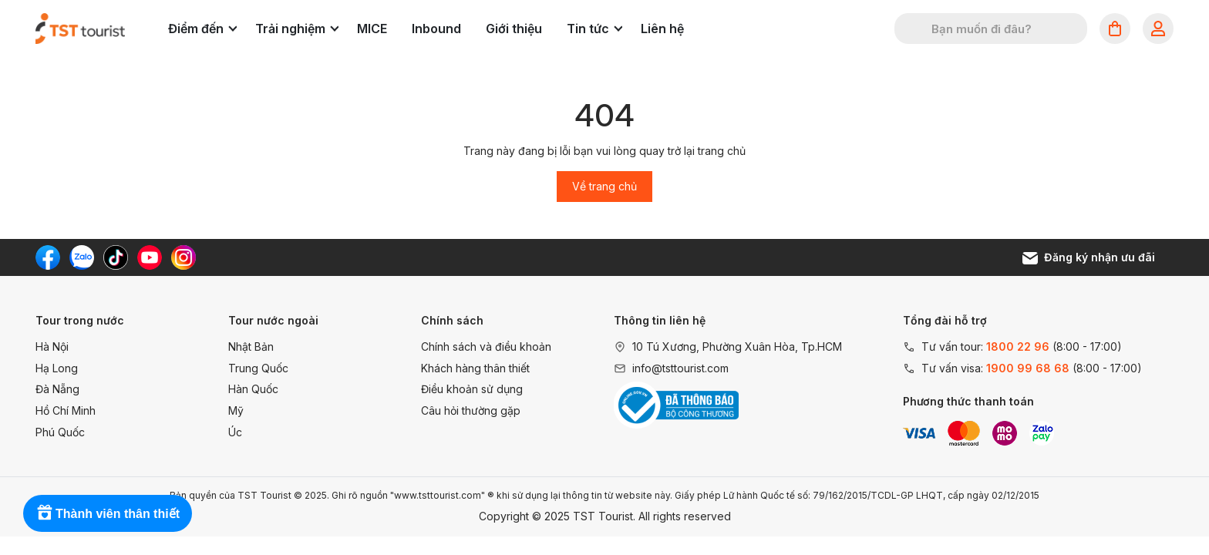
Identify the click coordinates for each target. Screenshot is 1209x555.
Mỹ (236, 410)
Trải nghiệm (296, 28)
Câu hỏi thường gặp (470, 410)
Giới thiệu (514, 28)
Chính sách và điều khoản (486, 346)
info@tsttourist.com (680, 368)
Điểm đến (202, 28)
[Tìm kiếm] (916, 28)
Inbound (436, 28)
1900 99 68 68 (1027, 368)
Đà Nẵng (57, 388)
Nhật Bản (251, 346)
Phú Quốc (60, 432)
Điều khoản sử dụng (472, 388)
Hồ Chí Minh (65, 410)
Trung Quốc (258, 368)
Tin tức (594, 28)
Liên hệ (662, 28)
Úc (235, 432)
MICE (372, 28)
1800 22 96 (1017, 346)
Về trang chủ (604, 186)
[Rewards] (107, 513)
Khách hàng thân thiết (475, 368)
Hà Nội (52, 346)
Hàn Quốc (253, 388)
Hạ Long (56, 368)
